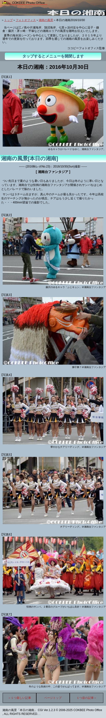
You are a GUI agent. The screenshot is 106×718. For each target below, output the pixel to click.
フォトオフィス (26, 20)
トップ (8, 20)
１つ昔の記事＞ (86, 698)
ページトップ (53, 698)
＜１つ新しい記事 (19, 698)
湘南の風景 (46, 20)
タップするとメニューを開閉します (53, 56)
